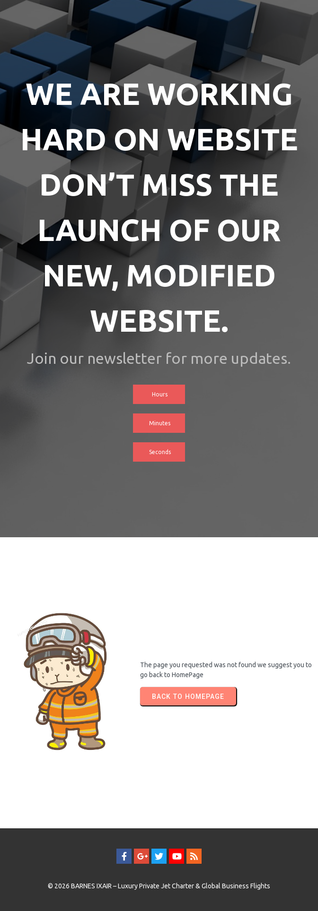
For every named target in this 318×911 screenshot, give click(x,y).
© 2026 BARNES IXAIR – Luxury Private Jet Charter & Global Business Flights (159, 886)
